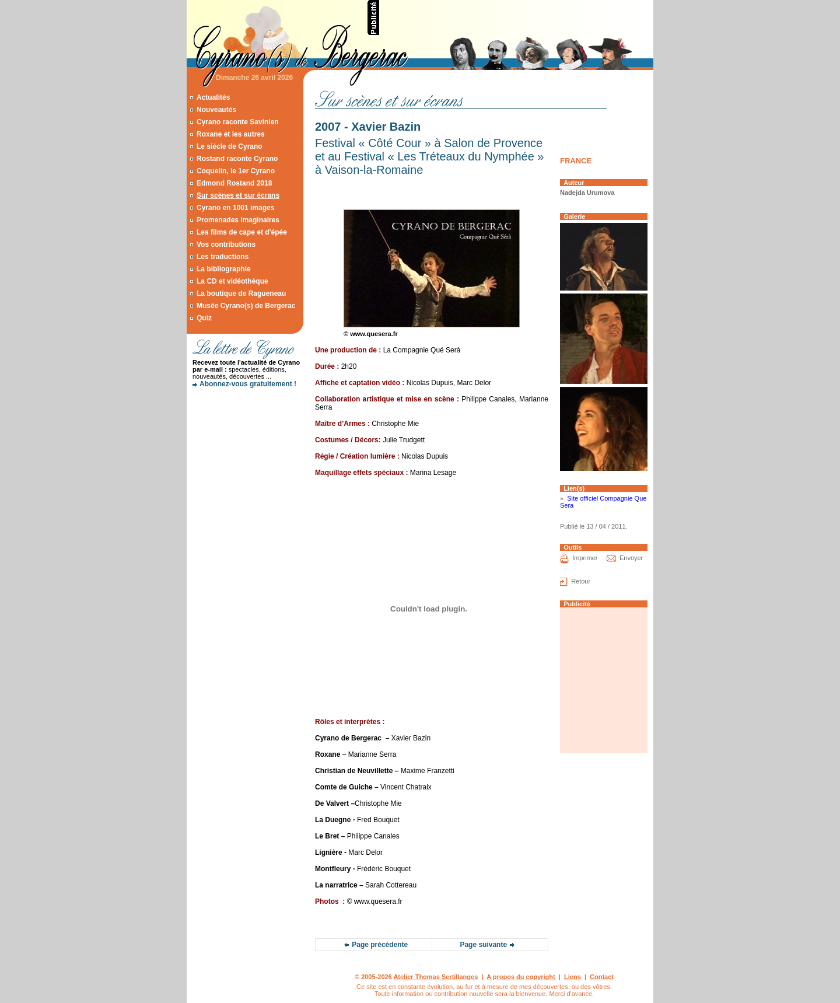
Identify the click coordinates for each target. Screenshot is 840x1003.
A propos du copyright (521, 976)
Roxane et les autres (231, 134)
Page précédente (380, 945)
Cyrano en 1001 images (235, 208)
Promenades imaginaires (238, 220)
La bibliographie (224, 269)
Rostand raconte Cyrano (237, 159)
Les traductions (223, 257)
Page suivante (483, 945)
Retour (580, 581)
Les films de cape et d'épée (242, 232)
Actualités (213, 97)
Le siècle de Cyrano (229, 146)
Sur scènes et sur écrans (238, 195)
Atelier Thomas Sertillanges (435, 976)
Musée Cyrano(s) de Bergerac (246, 306)
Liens (572, 976)
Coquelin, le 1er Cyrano (236, 171)
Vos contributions (226, 244)
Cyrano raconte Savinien (238, 122)
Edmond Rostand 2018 (234, 183)
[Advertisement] (516, 17)
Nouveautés (216, 110)
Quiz (204, 318)
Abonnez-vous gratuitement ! (248, 384)
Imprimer (584, 557)
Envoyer (631, 557)
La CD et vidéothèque (232, 281)
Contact (602, 976)
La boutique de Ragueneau (241, 293)
